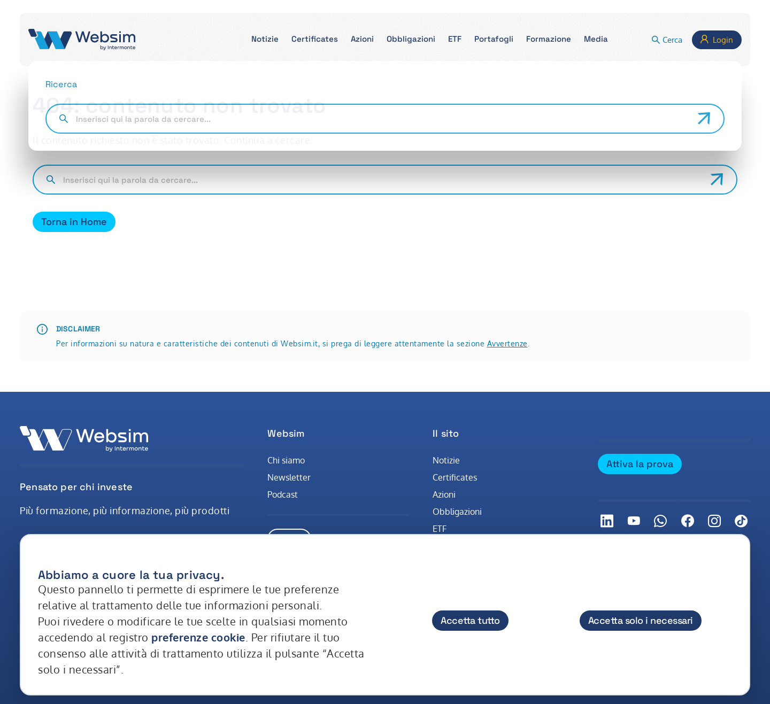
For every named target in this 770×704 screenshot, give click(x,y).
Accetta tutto (470, 620)
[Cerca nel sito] (382, 179)
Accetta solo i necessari (640, 620)
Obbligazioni (457, 511)
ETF (439, 528)
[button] (265, 40)
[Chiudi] (731, 564)
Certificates (455, 477)
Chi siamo (286, 460)
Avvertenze (507, 343)
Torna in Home (74, 221)
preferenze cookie (198, 637)
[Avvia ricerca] (717, 179)
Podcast (282, 494)
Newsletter (289, 477)
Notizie (446, 460)
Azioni (444, 494)
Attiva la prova (639, 464)
